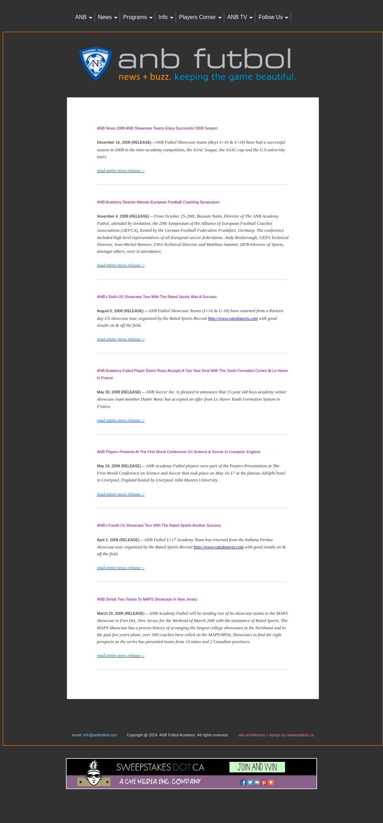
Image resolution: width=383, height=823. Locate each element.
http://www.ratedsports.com (233, 318)
